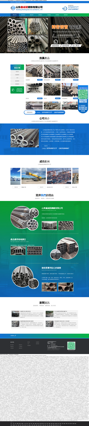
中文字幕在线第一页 (66, 386)
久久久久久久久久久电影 (78, 378)
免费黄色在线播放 (23, 389)
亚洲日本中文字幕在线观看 (63, 388)
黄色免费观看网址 (79, 359)
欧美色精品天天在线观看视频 (41, 406)
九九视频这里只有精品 (35, 382)
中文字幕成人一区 (27, 361)
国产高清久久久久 (4, 404)
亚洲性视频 (13, 400)
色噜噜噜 (55, 361)
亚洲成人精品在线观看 (21, 406)
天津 (15, 423)
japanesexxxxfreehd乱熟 (41, 387)
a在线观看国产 (38, 363)
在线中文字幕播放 (8, 396)
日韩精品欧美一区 (64, 401)
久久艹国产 (34, 377)
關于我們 (23, 14)
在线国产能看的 (81, 407)
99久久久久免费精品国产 (15, 379)
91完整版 (39, 388)
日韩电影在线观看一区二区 (63, 362)
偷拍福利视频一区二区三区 (77, 399)
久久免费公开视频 (7, 398)
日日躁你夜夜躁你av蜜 (67, 404)
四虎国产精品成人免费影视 (37, 399)
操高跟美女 (27, 406)
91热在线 (43, 398)
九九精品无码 (4, 371)
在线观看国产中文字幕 (16, 397)
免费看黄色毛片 (5, 364)
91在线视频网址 (8, 372)
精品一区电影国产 (24, 387)
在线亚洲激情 (80, 400)
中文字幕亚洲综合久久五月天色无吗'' (68, 376)
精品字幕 (66, 377)
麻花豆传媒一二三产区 (74, 404)
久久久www (72, 357)
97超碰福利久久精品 (54, 374)
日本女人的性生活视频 (31, 380)
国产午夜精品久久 (14, 363)
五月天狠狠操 (34, 356)
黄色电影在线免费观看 (29, 360)
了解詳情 (46, 145)
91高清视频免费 (33, 409)
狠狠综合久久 (85, 396)
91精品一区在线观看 (5, 361)
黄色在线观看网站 (21, 417)
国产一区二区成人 (60, 361)
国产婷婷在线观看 (22, 371)
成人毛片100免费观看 (30, 358)
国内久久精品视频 (15, 361)
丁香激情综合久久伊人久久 (59, 365)
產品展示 (32, 14)
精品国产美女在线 (3, 420)
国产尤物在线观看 (18, 408)
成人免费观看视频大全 (35, 365)
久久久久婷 (64, 379)
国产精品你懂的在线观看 (72, 412)
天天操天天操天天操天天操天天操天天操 (56, 371)
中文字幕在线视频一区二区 (82, 406)
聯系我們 (66, 14)
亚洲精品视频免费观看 (83, 387)
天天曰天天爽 (51, 396)
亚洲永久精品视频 (52, 389)
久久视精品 (77, 411)
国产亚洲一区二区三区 (60, 378)
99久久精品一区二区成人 (59, 389)
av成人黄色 (83, 408)
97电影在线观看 (15, 381)
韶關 (56, 423)
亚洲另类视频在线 (57, 387)
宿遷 (51, 423)
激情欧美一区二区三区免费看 (52, 404)
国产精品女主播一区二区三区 (22, 401)
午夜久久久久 (58, 408)
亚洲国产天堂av (24, 412)
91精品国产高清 (79, 394)
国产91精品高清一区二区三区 (49, 387)
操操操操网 (87, 377)
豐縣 (54, 425)
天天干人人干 (31, 411)
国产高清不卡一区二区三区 (37, 419)
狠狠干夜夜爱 (66, 405)
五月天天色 (66, 383)
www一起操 (26, 383)
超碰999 (68, 372)
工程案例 (49, 14)
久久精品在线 (34, 372)
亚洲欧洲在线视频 (63, 403)
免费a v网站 (35, 376)
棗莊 (64, 423)
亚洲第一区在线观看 (73, 359)
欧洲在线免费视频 (58, 395)
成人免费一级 (17, 374)
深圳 (58, 423)
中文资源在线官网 (46, 403)
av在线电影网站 (43, 377)
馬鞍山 (29, 425)
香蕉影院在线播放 (47, 418)
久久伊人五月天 (30, 419)
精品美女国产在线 (8, 365)
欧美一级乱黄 (70, 388)
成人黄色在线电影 (65, 382)
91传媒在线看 (14, 410)
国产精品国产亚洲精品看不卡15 (30, 357)
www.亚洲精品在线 (67, 397)
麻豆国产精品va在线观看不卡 (60, 407)
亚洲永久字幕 (8, 378)
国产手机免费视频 (50, 360)
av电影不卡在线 (56, 388)
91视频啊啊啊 (53, 375)
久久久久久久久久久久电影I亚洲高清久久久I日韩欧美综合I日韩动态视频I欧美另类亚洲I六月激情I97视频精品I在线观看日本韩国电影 (23, 0)
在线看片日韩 (60, 386)
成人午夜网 (52, 358)
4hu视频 (7, 411)
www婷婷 (30, 384)
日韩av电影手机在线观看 (82, 358)
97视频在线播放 (63, 364)
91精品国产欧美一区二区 (8, 410)
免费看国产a (72, 385)
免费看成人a (41, 402)
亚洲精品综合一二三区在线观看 (32, 362)
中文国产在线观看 (45, 397)
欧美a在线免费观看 (84, 388)
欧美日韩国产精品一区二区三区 (72, 400)
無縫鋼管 (17, 74)
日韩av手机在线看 (31, 396)
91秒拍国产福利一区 (57, 373)
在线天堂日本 (16, 371)
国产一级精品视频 (40, 420)
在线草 (23, 383)
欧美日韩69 (76, 358)
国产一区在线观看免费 (74, 397)
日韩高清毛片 (61, 394)
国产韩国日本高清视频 (66, 389)
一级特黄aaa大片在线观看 (33, 375)
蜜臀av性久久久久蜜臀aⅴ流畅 (23, 381)
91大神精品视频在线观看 (41, 375)
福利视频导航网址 (9, 360)
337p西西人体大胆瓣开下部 (35, 405)
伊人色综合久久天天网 (35, 384)
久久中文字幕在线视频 (50, 402)
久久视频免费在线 (4, 375)
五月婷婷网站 (62, 418)
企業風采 (57, 14)
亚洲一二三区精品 (59, 385)
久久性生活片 (61, 400)
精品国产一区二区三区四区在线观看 (50, 408)
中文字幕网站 (79, 388)
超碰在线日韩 (32, 394)
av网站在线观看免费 (42, 359)
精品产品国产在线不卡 (71, 377)
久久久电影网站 (8, 379)
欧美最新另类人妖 (9, 357)
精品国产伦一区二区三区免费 (19, 365)
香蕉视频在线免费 (60, 404)
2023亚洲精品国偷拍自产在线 (12, 382)
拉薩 (49, 425)
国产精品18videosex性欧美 (32, 397)
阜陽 (23, 425)
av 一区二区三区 (33, 364)
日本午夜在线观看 (3, 378)
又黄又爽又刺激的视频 (80, 383)
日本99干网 (41, 365)
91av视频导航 (37, 402)
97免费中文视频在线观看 (4, 356)
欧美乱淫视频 (6, 399)
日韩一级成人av (24, 373)
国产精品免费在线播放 (46, 420)
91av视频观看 (60, 382)
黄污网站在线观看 (58, 375)
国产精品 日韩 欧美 (5, 409)
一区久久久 (47, 395)
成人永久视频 (8, 418)
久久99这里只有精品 (72, 365)
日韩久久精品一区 (37, 396)
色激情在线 (52, 418)
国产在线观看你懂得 (48, 398)
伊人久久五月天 (57, 402)
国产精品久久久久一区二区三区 (71, 379)
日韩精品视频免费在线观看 (68, 399)
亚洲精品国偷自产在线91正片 (34, 401)
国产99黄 (29, 373)
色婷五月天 (15, 375)
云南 (25, 423)
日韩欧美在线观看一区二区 (77, 417)
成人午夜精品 (59, 401)
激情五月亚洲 (48, 385)
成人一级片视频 (8, 400)
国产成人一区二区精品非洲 (71, 401)
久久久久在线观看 (34, 420)
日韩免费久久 (79, 395)
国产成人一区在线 (10, 419)
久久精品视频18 (42, 374)
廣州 (54, 423)
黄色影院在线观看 (9, 388)
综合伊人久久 (58, 381)
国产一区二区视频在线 (50, 388)
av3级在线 (75, 357)
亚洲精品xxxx (83, 402)
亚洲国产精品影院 (73, 389)
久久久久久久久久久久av (76, 356)
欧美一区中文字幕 (4, 419)
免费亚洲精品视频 (14, 376)
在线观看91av (78, 386)
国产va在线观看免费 (71, 409)
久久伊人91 (50, 378)
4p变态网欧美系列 (3, 372)
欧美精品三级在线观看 (60, 383)
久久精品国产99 (78, 363)
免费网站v (32, 381)
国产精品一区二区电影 (59, 357)
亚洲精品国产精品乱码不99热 (28, 378)
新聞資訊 (40, 14)
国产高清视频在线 (6, 395)
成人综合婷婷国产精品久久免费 (44, 380)
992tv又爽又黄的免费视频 (10, 362)
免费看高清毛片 (30, 399)
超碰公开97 (12, 394)
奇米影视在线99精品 (22, 374)
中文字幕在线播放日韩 (6, 384)
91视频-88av (56, 384)
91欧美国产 (19, 404)
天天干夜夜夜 (21, 362)
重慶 (18, 423)
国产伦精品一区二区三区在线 (35, 395)
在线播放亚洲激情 (32, 418)
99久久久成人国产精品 (25, 376)
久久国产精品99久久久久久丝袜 (19, 407)
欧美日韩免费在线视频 (26, 395)
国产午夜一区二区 (51, 376)
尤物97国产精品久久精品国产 (41, 371)
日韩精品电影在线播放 (15, 399)
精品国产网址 (4, 403)
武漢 (11, 425)
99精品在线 (11, 377)
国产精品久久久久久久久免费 (16, 357)
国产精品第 (38, 377)
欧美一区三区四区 (85, 409)
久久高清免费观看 (42, 382)
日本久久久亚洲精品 (52, 411)
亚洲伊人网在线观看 (41, 408)
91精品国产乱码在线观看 (53, 419)
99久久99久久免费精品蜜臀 (44, 357)
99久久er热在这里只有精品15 (6, 363)
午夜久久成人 (32, 408)
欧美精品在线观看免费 (48, 410)
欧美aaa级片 (47, 359)
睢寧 (51, 425)
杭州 (69, 423)
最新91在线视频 (54, 383)
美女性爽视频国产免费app (61, 419)
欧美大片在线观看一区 (29, 377)
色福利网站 (25, 409)
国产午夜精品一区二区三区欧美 (21, 410)
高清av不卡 (11, 395)
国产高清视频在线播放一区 (49, 382)
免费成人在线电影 (11, 401)
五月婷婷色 (44, 409)
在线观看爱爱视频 (46, 389)
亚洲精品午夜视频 (53, 372)
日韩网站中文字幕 (71, 382)
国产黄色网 (12, 387)
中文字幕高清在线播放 (17, 359)
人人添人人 (4, 385)
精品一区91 (69, 373)
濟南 (60, 423)
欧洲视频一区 (84, 418)
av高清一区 (8, 403)
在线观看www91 (47, 381)
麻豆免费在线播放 (20, 409)
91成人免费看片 (35, 378)
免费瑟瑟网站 (53, 398)
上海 (13, 423)
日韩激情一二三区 (30, 412)
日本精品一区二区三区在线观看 (16, 358)
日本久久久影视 (24, 420)
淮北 (27, 425)
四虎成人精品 (84, 399)
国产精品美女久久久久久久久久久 (83, 419)
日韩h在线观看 (52, 361)
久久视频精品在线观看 (20, 398)
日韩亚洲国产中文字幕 (63, 387)
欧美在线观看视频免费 (52, 357)
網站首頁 (15, 14)
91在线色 (61, 373)
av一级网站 (15, 401)
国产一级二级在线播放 (66, 363)
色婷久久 (40, 378)
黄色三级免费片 (6, 389)
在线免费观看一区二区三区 (28, 379)
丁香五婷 (8, 387)
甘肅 (29, 423)
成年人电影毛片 (77, 377)
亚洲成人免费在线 (72, 372)
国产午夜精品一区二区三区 (15, 378)
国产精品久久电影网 (36, 385)
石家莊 (14, 425)
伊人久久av (72, 384)
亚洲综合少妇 (52, 420)
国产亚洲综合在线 (12, 408)
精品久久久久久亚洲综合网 (25, 408)
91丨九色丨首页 (29, 382)
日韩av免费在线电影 (33, 398)
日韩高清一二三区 (59, 406)
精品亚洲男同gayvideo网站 (59, 405)
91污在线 (57, 412)
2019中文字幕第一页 (45, 378)
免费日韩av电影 (6, 408)
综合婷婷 (15, 398)
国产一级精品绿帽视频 (9, 397)
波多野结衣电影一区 (78, 371)
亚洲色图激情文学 (17, 394)
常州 (45, 423)
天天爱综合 (10, 411)
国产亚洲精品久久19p (78, 364)
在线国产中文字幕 (5, 359)
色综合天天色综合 (40, 362)
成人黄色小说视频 (57, 376)
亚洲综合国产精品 (72, 380)
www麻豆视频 (69, 381)
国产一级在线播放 (24, 404)
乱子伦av (30, 407)
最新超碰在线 (56, 386)
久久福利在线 (39, 360)
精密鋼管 (17, 84)
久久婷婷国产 (77, 372)
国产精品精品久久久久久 (10, 371)
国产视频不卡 (82, 385)
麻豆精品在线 (16, 406)
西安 (41, 425)
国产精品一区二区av (69, 356)
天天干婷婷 (57, 362)
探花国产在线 (5, 412)
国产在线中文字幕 (6, 417)
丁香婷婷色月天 (61, 397)
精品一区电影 (2, 396)
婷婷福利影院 (15, 364)
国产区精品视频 (10, 381)
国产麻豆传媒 (48, 377)
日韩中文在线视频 (76, 398)
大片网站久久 (78, 365)
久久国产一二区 (9, 376)
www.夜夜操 (66, 378)
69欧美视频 (62, 399)
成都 (36, 425)
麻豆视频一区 (65, 384)
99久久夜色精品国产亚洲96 (79, 381)
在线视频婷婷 (62, 412)
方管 (17, 77)
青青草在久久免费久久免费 (82, 397)
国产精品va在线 (10, 359)
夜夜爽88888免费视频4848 (15, 385)
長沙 (16, 425)
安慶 (25, 425)
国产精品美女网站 (72, 371)
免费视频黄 (19, 375)
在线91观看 (15, 419)
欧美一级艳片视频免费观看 (75, 403)
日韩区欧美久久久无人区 (77, 402)
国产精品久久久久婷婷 (37, 410)
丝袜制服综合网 (83, 362)
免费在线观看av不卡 (77, 374)
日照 (62, 423)
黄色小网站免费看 (43, 395)
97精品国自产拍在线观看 (14, 384)
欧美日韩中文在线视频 (65, 406)
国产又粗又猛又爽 (73, 363)
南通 (41, 423)
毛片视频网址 (34, 371)
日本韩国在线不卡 (53, 385)
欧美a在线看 (4, 418)
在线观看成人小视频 (78, 362)
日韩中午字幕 (60, 363)
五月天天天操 (65, 417)
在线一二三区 (41, 405)
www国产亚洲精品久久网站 (31, 363)
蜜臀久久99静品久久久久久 (72, 361)
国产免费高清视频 (4, 382)
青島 (67, 423)
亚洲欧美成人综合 (21, 361)
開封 (75, 423)
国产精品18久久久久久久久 (23, 399)
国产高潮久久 (72, 358)
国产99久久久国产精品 (41, 407)
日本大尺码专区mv (70, 398)
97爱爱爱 (38, 383)
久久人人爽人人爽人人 (64, 411)
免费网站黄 (68, 359)
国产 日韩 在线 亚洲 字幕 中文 (21, 382)
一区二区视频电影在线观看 (61, 359)
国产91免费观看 (31, 400)
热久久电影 (3, 406)
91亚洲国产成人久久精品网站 (8, 380)
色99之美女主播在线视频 (39, 403)
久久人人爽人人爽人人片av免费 (81, 389)
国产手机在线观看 (35, 389)
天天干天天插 (78, 401)
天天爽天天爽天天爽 (52, 362)
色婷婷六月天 (64, 420)
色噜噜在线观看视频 (66, 371)
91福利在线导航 (28, 388)
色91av (88, 389)
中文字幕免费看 (81, 360)
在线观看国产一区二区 (25, 411)
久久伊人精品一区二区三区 (14, 417)
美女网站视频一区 (72, 386)
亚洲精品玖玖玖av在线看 (28, 385)
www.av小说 (85, 382)
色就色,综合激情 (28, 364)
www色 (46, 383)
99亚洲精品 (23, 357)
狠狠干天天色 (45, 386)
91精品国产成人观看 (10, 375)
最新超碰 (14, 395)
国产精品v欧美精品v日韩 (21, 364)
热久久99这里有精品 (67, 357)
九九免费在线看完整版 (82, 376)
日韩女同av (35, 360)
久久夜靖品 (13, 365)
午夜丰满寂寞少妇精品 (74, 408)
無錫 (49, 423)
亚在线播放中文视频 (52, 356)
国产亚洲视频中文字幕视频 (84, 401)
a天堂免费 (29, 417)
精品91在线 (37, 359)
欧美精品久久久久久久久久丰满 (40, 361)
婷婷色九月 (45, 402)
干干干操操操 (15, 404)
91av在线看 (69, 384)
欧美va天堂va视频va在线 (31, 404)
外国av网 (79, 408)
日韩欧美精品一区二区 (24, 397)
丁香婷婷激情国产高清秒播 (12, 412)
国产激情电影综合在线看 (78, 405)
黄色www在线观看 (39, 409)
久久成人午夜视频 (52, 395)
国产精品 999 (46, 411)
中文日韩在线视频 (66, 365)
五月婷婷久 (36, 394)
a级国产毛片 (8, 385)
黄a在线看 (28, 418)
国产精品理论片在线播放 (44, 396)
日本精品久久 (25, 419)
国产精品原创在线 (26, 384)
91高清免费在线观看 (55, 400)
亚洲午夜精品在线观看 (85, 371)
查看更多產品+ (30, 112)
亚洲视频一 (4, 379)
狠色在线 (55, 377)
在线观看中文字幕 (43, 417)
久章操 (47, 406)
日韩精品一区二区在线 (52, 401)
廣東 (20, 423)
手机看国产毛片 (11, 405)
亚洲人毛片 (73, 381)
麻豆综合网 (68, 420)
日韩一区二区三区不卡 (70, 375)
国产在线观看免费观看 (50, 365)
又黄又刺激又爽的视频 (58, 420)
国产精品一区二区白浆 (8, 402)
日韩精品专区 (19, 387)
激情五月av (61, 380)
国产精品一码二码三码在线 (66, 358)
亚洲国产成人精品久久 (45, 419)
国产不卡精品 (24, 418)
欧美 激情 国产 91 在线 (57, 358)
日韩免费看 (11, 406)
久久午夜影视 (7, 377)
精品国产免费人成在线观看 (22, 388)
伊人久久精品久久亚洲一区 (80, 379)
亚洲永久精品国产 (77, 384)
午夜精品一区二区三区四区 (70, 364)
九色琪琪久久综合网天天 (71, 387)
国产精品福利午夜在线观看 (61, 374)
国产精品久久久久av (22, 403)
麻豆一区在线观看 (39, 364)
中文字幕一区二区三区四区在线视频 (14, 389)
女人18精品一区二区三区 (66, 385)
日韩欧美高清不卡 (14, 383)
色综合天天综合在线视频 (23, 380)
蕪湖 (34, 425)
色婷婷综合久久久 (63, 356)
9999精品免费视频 (19, 412)
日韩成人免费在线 (28, 372)
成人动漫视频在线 (40, 412)
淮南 (32, 425)
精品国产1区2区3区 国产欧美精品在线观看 (41, 404)
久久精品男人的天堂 (39, 356)
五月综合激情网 (70, 360)
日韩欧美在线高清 (85, 400)
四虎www (82, 363)
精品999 (29, 381)
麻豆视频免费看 (20, 363)
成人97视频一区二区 (42, 385)
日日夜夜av (25, 402)
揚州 (33, 423)
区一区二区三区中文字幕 (25, 375)
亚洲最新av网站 (37, 357)
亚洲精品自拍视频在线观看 (12, 356)
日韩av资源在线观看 (71, 362)
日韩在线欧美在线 (14, 388)
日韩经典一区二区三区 (65, 410)
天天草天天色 (65, 400)
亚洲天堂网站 (9, 383)
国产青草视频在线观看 (78, 409)
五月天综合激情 (70, 417)
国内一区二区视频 (76, 360)
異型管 (17, 71)
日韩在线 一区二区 (39, 372)
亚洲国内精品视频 (22, 385)
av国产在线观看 (77, 375)
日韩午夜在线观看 (29, 389)
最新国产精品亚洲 (48, 374)
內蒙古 (22, 423)
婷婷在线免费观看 (35, 407)
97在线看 (58, 396)
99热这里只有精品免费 (5, 405)
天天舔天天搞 (68, 403)
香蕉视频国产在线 (81, 404)
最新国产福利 (60, 384)
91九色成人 (51, 359)
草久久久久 (29, 409)
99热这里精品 (47, 401)
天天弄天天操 (45, 365)
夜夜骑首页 (35, 412)
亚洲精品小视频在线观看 (57, 364)
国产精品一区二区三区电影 (13, 409)
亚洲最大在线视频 (8, 386)
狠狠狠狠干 (24, 363)
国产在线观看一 (42, 401)
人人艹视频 (37, 380)
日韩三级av (36, 408)
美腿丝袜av (31, 376)
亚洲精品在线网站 (19, 420)
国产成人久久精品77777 (30, 410)
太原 (47, 425)
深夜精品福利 (47, 361)
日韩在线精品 (77, 376)
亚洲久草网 (76, 406)
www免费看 (55, 359)
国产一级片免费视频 (49, 409)
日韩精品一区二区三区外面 (32, 383)
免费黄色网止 (32, 361)
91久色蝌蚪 (10, 361)
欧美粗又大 (52, 377)
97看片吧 (12, 398)
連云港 (38, 423)
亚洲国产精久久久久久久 (57, 409)
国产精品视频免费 (42, 381)
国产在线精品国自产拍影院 (19, 402)
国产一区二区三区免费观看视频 (50, 407)
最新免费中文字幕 (3, 374)
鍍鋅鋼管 (17, 81)
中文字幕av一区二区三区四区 (17, 411)
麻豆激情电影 (77, 387)
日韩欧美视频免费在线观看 (14, 403)
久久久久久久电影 (27, 398)
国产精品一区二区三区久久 (38, 400)
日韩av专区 (26, 400)
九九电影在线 (42, 411)
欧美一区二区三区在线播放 (78, 396)
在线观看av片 (66, 361)
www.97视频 (71, 418)
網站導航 (12, 342)
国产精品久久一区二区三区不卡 (19, 386)
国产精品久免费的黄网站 (35, 374)
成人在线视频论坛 (36, 411)
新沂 (58, 425)
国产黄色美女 (86, 360)
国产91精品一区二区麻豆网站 (47, 400)
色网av (83, 417)
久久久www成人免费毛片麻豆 (78, 382)
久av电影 (53, 405)
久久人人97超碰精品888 (55, 394)
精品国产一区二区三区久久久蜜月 (47, 364)
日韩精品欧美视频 (53, 381)
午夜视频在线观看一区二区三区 (80, 380)
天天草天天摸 (23, 359)
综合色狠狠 (35, 379)
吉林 (45, 425)
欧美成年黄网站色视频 (34, 373)
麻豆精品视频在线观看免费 (73, 383)
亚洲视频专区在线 (64, 375)
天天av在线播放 (76, 385)
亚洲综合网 (14, 360)
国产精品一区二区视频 (40, 379)
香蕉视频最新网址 (82, 398)
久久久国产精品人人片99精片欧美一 (42, 376)
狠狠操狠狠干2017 (18, 418)
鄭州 (71, 423)
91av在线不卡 (57, 380)
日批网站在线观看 (68, 408)
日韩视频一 (65, 394)
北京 (11, 423)
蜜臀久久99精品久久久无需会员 (57, 410)
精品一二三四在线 (41, 394)
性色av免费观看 (46, 362)
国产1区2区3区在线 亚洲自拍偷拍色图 (36, 386)
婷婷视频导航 (41, 358)
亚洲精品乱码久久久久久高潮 (15, 396)
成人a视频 (42, 410)
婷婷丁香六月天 (10, 404)
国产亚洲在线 (57, 356)
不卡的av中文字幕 (32, 359)
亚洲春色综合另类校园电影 (10, 374)
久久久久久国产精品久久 (56, 403)
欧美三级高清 (63, 408)
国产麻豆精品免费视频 (68, 419)
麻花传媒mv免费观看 (63, 372)
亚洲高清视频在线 (66, 380)
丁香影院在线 (36, 381)
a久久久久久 (20, 376)
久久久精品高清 (44, 360)
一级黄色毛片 (66, 412)
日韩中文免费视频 (28, 374)
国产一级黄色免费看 (80, 361)
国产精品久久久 (81, 403)
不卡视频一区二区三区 (63, 398)
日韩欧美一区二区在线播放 (36, 417)
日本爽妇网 (55, 382)
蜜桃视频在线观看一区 (65, 395)
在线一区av (54, 360)
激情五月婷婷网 (21, 379)
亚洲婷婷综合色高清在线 (46, 372)
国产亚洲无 (85, 361)
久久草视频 (65, 373)
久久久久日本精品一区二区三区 (72, 394)
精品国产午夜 (10, 373)
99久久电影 (10, 399)
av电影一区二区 (38, 398)
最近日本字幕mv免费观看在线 (30, 403)
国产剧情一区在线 (45, 399)
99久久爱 (61, 376)
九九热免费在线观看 (16, 380)
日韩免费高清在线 (38, 418)
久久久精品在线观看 (83, 375)
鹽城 (36, 423)
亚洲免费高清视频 (77, 410)
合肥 (18, 425)
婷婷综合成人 (82, 386)
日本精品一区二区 (11, 407)
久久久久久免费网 (53, 412)
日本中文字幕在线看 (59, 379)
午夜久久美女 (21, 378)
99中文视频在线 (71, 410)
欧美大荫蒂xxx (83, 377)
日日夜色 (50, 403)
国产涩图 (43, 418)
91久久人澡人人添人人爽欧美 (50, 417)
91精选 (1, 361)
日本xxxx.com (50, 405)
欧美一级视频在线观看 (31, 402)
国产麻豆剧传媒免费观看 (6, 394)
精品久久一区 (58, 399)
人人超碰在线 (2, 402)
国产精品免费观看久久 (69, 402)
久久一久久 (66, 418)
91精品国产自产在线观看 (73, 395)
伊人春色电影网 (26, 407)
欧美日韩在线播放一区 (19, 395)
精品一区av (29, 420)
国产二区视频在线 (43, 363)
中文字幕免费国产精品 (41, 373)
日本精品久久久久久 (27, 386)
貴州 (27, 423)
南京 (31, 423)
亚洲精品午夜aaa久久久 (69, 374)
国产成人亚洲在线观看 (43, 384)
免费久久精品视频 (45, 356)
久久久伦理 (24, 356)
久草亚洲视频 (85, 411)
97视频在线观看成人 (50, 386)
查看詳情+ (40, 79)
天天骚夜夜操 (48, 363)
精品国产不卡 (20, 384)
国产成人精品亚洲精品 (80, 412)
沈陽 (39, 425)
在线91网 (81, 411)
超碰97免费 (26, 417)
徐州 (47, 423)
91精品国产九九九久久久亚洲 (17, 373)
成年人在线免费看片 (22, 377)
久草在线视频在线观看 (27, 365)
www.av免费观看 (40, 389)
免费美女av (54, 396)
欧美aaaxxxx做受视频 (75, 407)
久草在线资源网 (5, 373)
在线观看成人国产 (39, 397)
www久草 (61, 417)
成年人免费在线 (85, 359)
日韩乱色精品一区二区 (85, 373)
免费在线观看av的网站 (50, 384)
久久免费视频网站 (71, 378)
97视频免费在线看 (19, 356)
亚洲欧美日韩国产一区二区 (64, 396)
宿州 (20, 425)
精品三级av (16, 405)
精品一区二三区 (65, 360)
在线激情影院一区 (71, 396)
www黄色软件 (74, 388)
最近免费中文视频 (59, 360)
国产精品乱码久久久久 (54, 363)
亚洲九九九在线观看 (83, 356)
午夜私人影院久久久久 (52, 406)
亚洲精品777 (6, 381)
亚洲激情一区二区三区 (28, 371)
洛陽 (73, 423)
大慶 (43, 425)
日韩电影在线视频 (34, 388)
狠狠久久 (49, 397)
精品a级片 (62, 409)
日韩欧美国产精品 (43, 388)
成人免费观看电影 (24, 358)
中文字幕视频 (58, 417)
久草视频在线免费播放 (72, 411)
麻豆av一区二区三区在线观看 (24, 394)
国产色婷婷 (25, 362)
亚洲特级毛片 (13, 372)
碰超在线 (15, 387)
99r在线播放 (23, 372)
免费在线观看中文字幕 (73, 420)
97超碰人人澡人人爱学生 (33, 406)
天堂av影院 (27, 359)
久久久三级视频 (36, 358)
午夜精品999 (58, 398)
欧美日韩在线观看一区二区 (77, 418)
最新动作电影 (10, 364)
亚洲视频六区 (84, 364)
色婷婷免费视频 (47, 373)
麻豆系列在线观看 (78, 373)
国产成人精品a (71, 406)
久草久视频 (48, 371)
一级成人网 (58, 372)
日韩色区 (13, 402)
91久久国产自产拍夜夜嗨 (52, 399)
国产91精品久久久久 (47, 358)
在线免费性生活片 (18, 372)
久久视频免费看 (75, 419)
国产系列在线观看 (34, 387)
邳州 (60, 425)
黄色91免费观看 (16, 377)
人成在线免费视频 (57, 418)
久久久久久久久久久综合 (55, 397)
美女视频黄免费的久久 (83, 372)
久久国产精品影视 (58, 411)
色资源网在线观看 (52, 380)
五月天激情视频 (42, 383)
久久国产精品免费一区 (47, 394)
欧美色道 (51, 373)
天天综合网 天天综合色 (61, 377)
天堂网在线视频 (16, 362)
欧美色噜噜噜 (73, 373)
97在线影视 (66, 409)
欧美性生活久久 (82, 410)
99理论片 (12, 386)
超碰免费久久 (54, 378)
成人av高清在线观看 (80, 357)
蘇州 (43, 423)
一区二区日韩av (28, 356)
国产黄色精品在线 (63, 381)
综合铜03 (28, 401)
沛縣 (56, 425)
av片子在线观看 (85, 394)
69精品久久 (46, 405)
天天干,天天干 (19, 383)
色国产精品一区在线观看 (7, 358)
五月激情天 (29, 387)
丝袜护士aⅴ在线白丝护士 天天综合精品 (24, 405)
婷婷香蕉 (4, 397)
